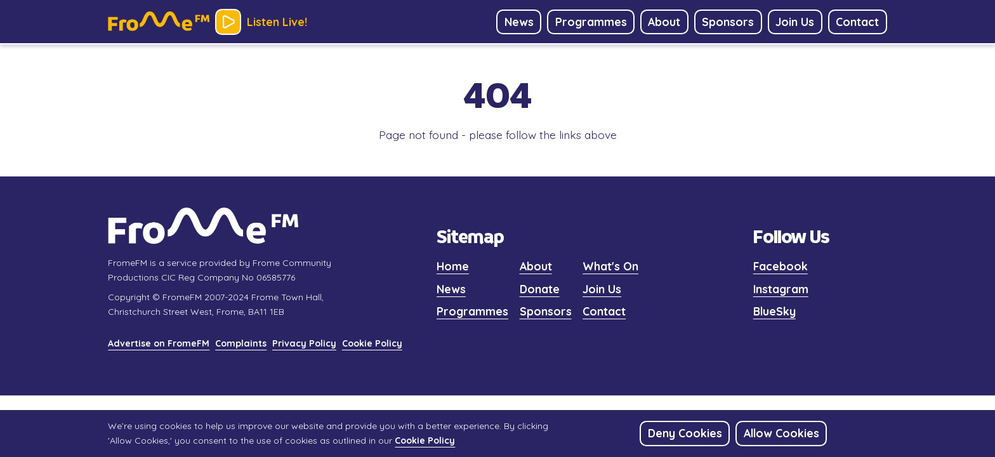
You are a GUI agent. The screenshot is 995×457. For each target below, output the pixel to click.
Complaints (241, 343)
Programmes (472, 311)
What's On (610, 266)
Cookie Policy (372, 343)
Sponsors (546, 311)
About (536, 266)
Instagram (780, 289)
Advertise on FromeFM (158, 343)
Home (453, 266)
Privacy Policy (304, 343)
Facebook (780, 266)
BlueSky (774, 311)
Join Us (602, 289)
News (451, 289)
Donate (540, 289)
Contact (604, 311)
